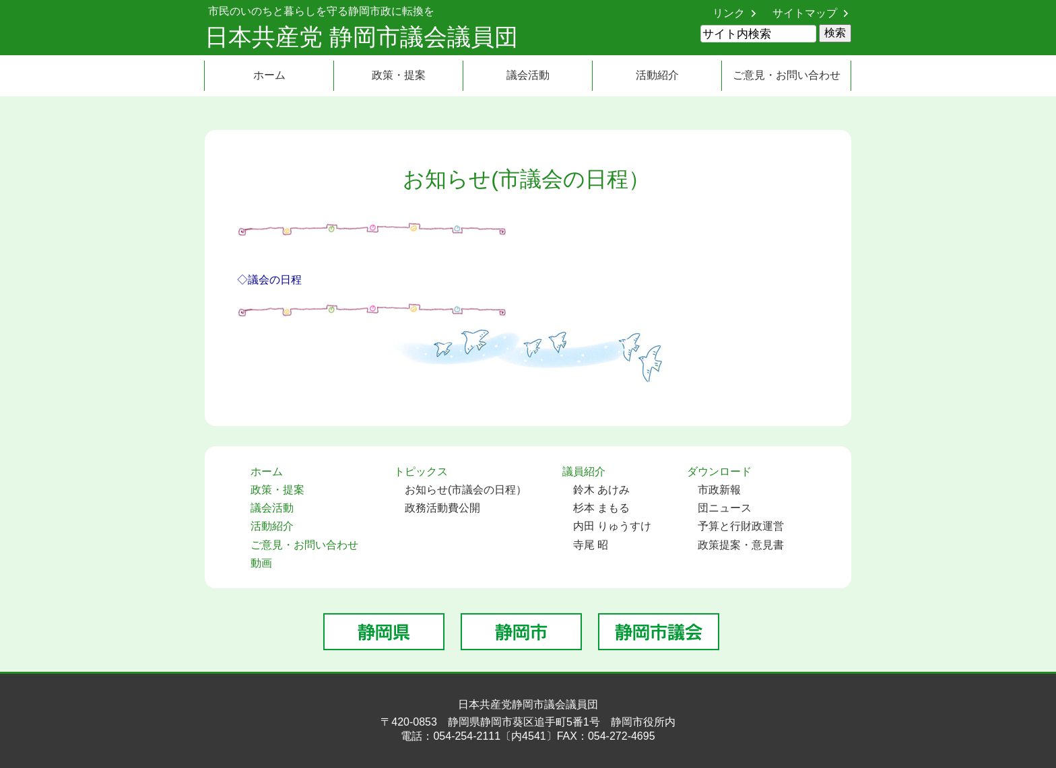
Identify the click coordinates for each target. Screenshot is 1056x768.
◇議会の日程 (269, 279)
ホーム (269, 75)
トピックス (421, 471)
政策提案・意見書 (741, 545)
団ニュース (725, 508)
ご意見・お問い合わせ (786, 75)
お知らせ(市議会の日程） (466, 489)
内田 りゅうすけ (612, 526)
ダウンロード (719, 471)
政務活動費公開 (442, 508)
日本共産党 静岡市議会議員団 (361, 37)
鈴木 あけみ (601, 489)
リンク (729, 13)
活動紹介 (657, 75)
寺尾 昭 (590, 545)
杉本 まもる (601, 508)
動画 (261, 563)
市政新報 (719, 489)
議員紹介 (583, 471)
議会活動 (528, 75)
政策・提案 (399, 75)
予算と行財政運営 (741, 526)
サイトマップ (804, 13)
